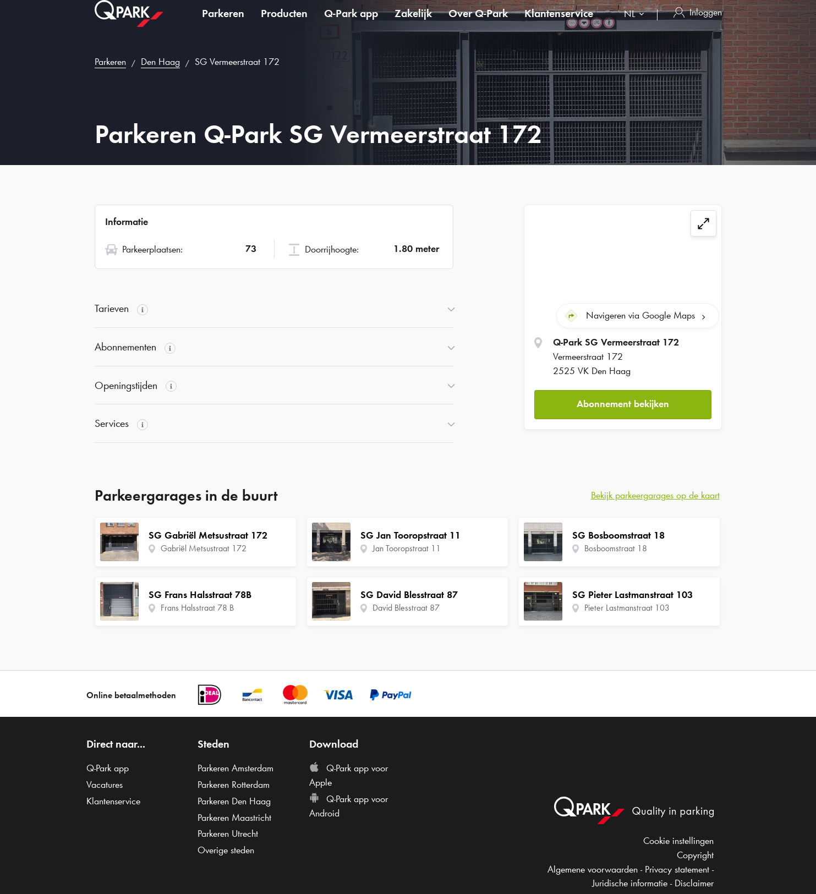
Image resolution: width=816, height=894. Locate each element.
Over (478, 24)
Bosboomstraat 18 (615, 548)
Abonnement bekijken (623, 402)
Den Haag (160, 62)
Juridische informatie (629, 883)
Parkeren (223, 24)
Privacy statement (677, 869)
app (351, 24)
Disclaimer (694, 883)
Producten (284, 24)
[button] (622, 402)
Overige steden (226, 850)
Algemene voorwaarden (592, 869)
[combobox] (636, 26)
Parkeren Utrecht (228, 833)
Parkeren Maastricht (234, 817)
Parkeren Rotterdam (234, 784)
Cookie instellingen (678, 841)
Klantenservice (558, 24)
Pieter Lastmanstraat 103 (627, 607)
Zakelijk (413, 24)
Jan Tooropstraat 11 (407, 548)
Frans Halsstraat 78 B (197, 607)
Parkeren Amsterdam (235, 768)
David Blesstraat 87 (406, 607)
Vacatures (104, 784)
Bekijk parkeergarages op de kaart (655, 495)
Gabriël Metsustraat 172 (204, 548)
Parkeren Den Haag (234, 801)
